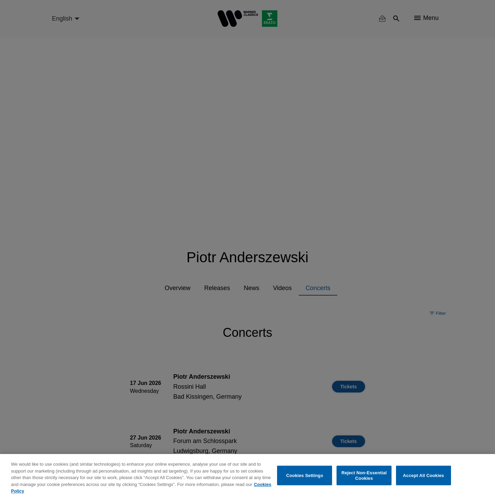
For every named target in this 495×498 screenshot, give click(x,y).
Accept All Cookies (423, 475)
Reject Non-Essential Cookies (364, 475)
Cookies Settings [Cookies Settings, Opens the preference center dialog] (304, 475)
